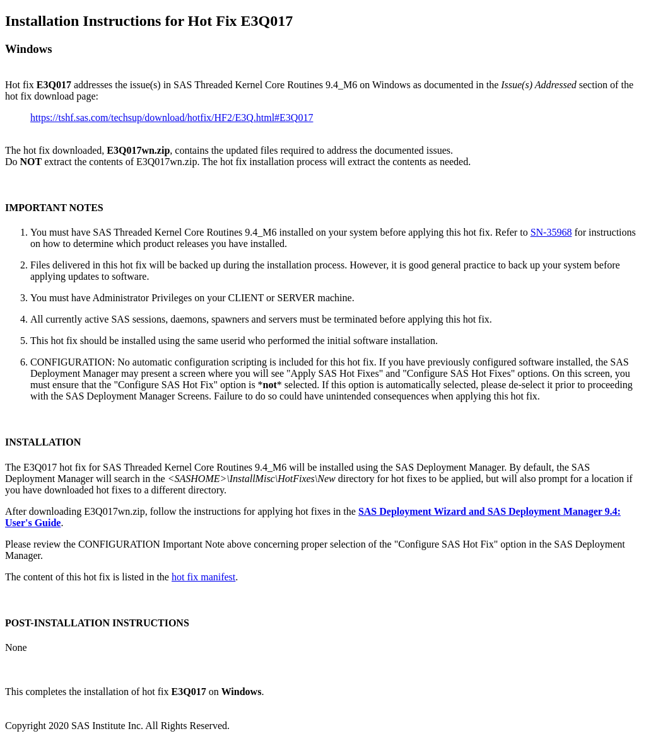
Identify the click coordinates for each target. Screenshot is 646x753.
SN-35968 (551, 232)
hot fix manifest (203, 577)
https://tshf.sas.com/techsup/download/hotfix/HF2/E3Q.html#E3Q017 (171, 117)
